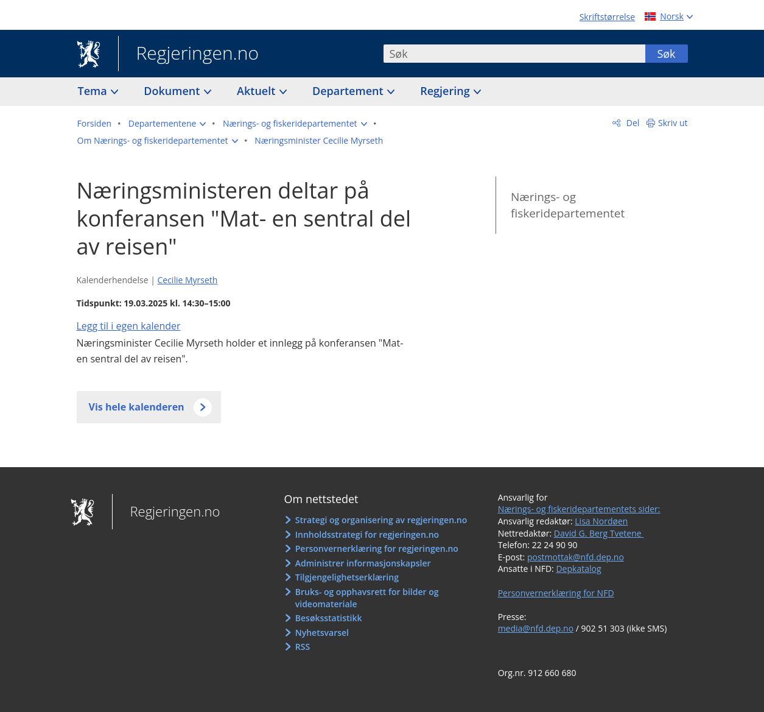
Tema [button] (94, 90)
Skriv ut (673, 123)
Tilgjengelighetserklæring (347, 577)
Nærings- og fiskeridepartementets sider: (579, 509)
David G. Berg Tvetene (599, 533)
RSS (302, 646)
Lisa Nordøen (601, 521)
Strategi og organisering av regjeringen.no (381, 520)
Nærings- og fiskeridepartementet (568, 205)
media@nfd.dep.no (535, 628)
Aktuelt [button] (257, 90)
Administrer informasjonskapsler (363, 563)
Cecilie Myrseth (187, 280)
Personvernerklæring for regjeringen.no (376, 548)
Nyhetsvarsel (322, 632)
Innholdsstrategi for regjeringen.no (367, 534)
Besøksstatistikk (328, 618)
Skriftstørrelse (607, 17)
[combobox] (514, 53)
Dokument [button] (173, 90)
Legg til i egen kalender (129, 326)
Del (631, 123)
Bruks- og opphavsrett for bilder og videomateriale (367, 598)
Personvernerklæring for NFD (556, 593)
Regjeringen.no (188, 54)
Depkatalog (578, 568)
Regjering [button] (446, 90)
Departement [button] (349, 90)
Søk (666, 53)
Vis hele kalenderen (136, 407)
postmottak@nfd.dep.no (575, 557)
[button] (167, 124)
